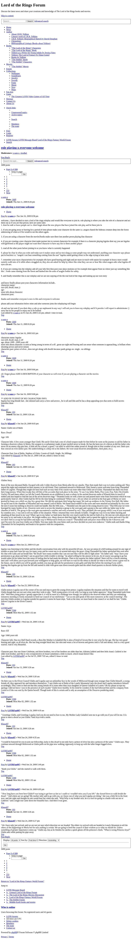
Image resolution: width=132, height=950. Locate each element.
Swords (14, 80)
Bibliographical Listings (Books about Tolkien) (30, 43)
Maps (13, 90)
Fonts (13, 83)
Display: (11, 840)
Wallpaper (15, 73)
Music (13, 85)
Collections (11, 71)
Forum (9, 69)
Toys (13, 87)
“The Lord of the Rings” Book (23, 50)
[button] (12, 169)
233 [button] (7, 190)
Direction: (49, 840)
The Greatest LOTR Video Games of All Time (30, 96)
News (8, 29)
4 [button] (6, 184)
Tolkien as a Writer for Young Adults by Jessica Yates (33, 53)
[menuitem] (19, 112)
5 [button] (6, 186)
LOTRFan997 (7, 608)
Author (9, 32)
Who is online (8, 907)
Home (8, 27)
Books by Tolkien (18, 57)
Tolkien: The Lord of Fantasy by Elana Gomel (30, 55)
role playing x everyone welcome (22, 147)
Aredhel (23, 153)
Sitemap (9, 99)
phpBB (14, 932)
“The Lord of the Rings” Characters (26, 48)
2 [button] (6, 179)
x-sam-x (16, 153)
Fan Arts (9, 92)
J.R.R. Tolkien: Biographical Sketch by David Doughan (34, 39)
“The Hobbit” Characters (21, 62)
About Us (10, 103)
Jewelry (14, 78)
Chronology (16, 41)
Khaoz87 (5, 410)
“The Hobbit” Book (19, 60)
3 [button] (6, 181)
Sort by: (29, 840)
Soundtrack (16, 76)
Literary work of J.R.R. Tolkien (24, 36)
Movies (9, 64)
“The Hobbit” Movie (19, 66)
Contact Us (10, 101)
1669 (14, 199)
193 (13, 412)
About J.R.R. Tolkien (20, 34)
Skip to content (7, 16)
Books (8, 46)
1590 (14, 610)
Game (8, 94)
